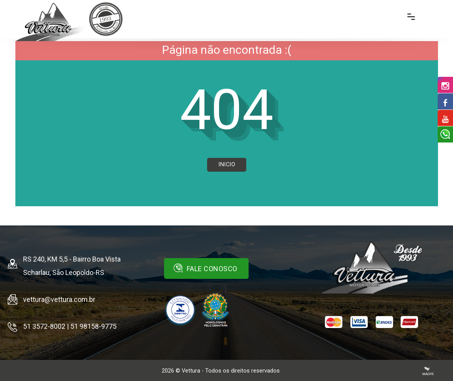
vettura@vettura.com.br (59, 299)
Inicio (226, 164)
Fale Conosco (205, 268)
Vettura (191, 371)
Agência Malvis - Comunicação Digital (428, 371)
